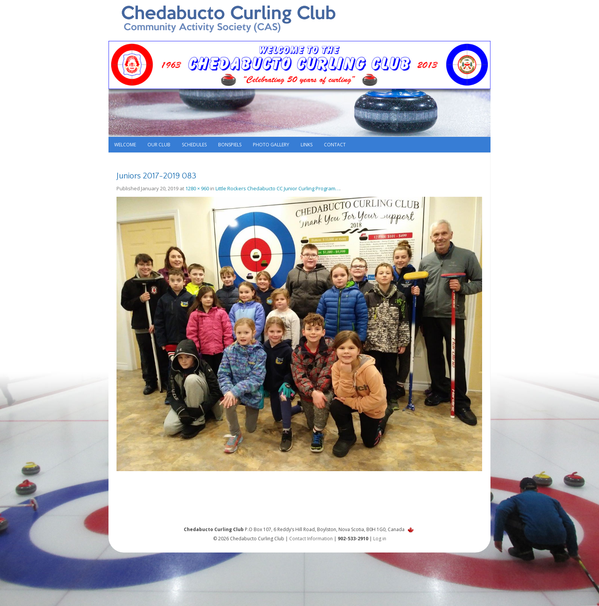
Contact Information (311, 538)
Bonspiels (229, 144)
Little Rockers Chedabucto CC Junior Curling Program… (277, 188)
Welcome (125, 144)
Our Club (158, 144)
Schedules (194, 144)
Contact (335, 144)
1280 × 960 (197, 188)
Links (306, 144)
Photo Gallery (271, 144)
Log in (379, 538)
